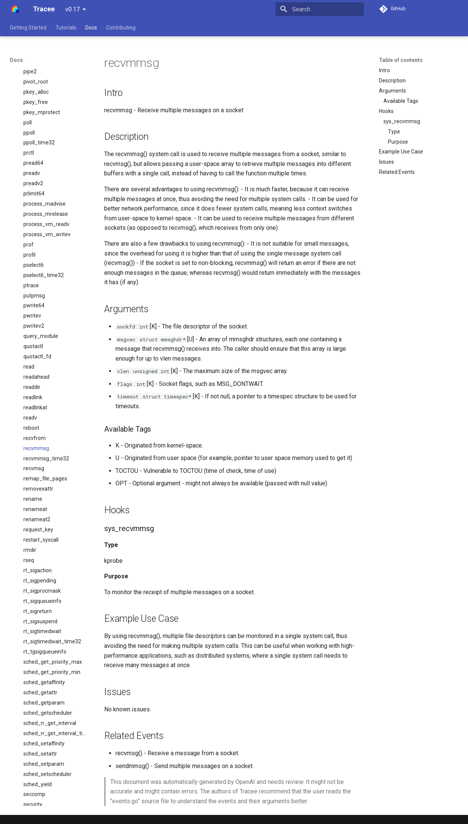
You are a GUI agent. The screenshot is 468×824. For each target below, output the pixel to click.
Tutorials (65, 28)
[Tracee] (15, 9)
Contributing (120, 28)
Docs (91, 28)
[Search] (320, 9)
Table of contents (401, 60)
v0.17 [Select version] (72, 9)
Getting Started (28, 28)
